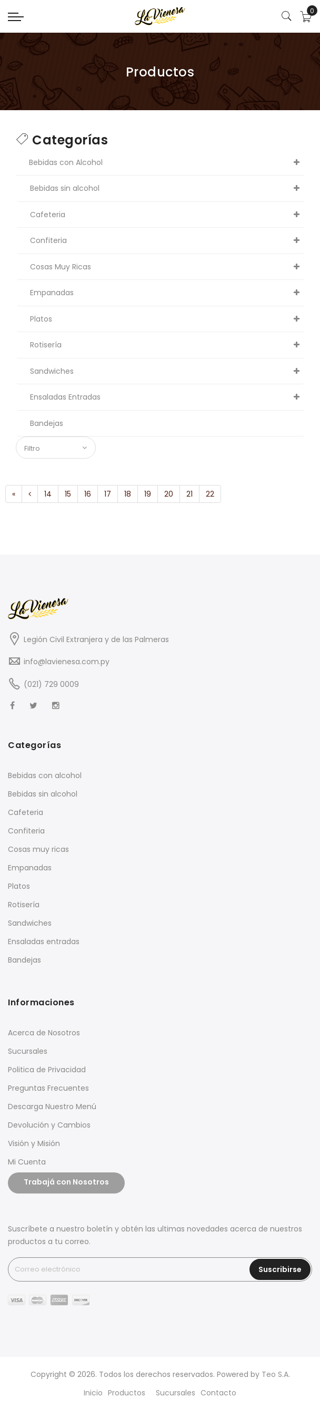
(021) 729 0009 (51, 684)
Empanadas (30, 867)
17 (107, 494)
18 (127, 494)
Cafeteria (25, 812)
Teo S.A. (276, 1374)
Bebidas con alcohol (45, 775)
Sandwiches (30, 923)
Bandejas (24, 960)
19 (147, 494)
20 (168, 494)
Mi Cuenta (27, 1162)
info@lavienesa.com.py (66, 661)
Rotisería (23, 904)
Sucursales (27, 1051)
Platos (19, 886)
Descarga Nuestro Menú (52, 1106)
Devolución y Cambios (49, 1125)
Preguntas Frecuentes (48, 1088)
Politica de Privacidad (47, 1069)
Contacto (218, 1392)
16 (87, 494)
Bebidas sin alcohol (42, 794)
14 (48, 494)
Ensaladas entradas (43, 941)
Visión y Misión (34, 1143)
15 (68, 494)
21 (189, 494)
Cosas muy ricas (38, 849)
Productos (126, 1392)
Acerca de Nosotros (44, 1032)
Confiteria (26, 831)
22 (210, 494)
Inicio (93, 1392)
